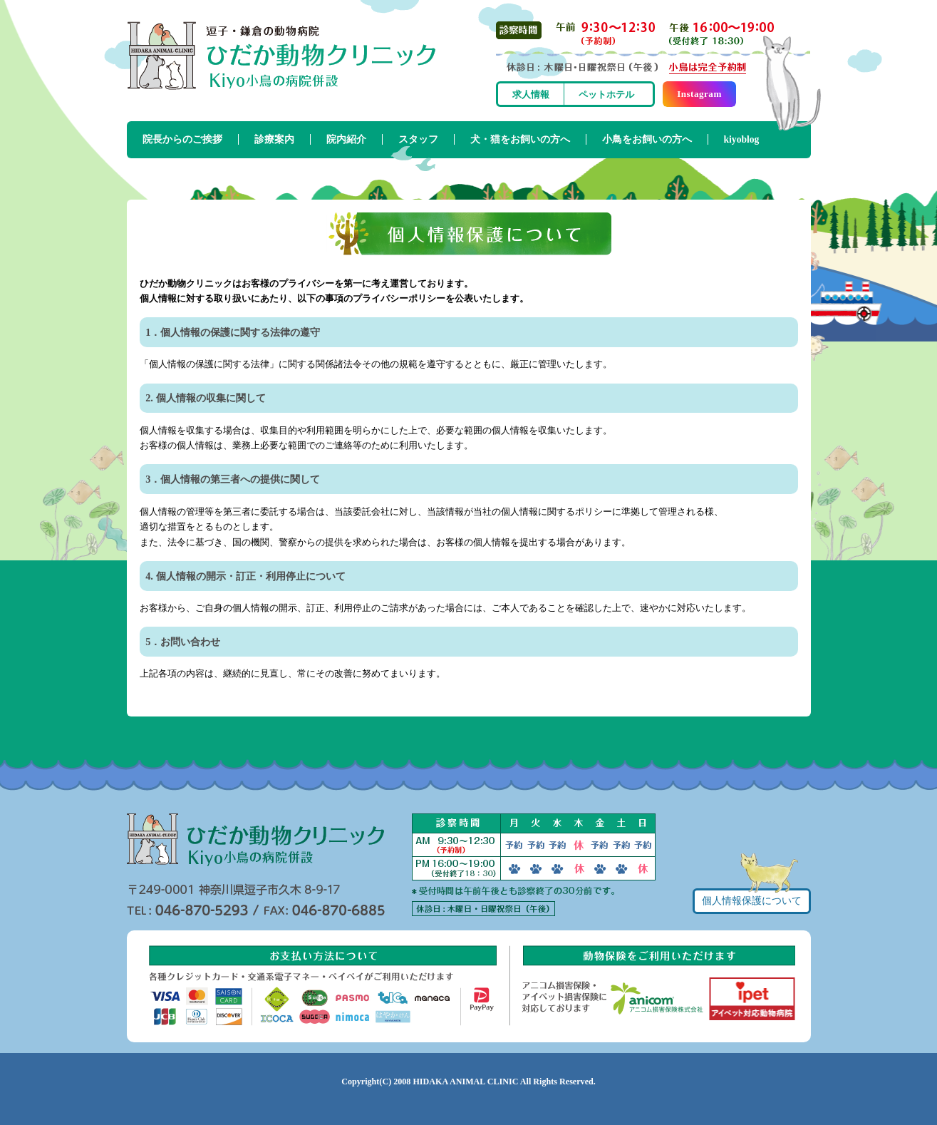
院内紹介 (346, 139)
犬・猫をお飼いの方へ (520, 139)
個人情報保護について (752, 900)
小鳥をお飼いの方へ (647, 139)
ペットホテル (606, 94)
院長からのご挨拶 (182, 139)
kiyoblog (742, 139)
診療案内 (274, 139)
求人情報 (530, 94)
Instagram (699, 93)
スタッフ (418, 139)
